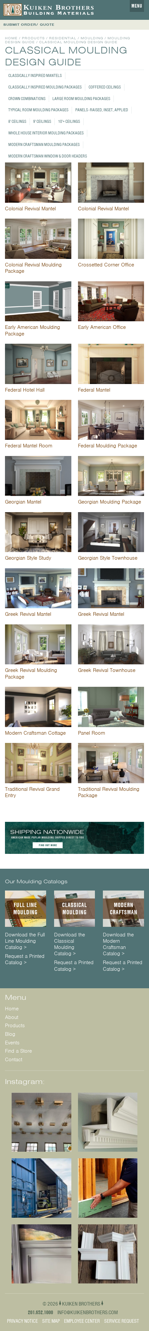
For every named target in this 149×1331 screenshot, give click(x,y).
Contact (13, 1059)
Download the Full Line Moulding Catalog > (25, 941)
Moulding (92, 38)
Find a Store (18, 1051)
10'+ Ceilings (69, 121)
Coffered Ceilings (105, 87)
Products (33, 38)
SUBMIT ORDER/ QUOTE (28, 24)
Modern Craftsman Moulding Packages (44, 144)
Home (11, 38)
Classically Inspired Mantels (35, 75)
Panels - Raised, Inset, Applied (101, 110)
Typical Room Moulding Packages (38, 110)
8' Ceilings (17, 121)
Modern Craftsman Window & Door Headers (47, 156)
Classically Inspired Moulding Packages (45, 87)
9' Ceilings (42, 121)
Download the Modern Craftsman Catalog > (118, 944)
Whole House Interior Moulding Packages (46, 133)
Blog (10, 1034)
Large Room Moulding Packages (81, 98)
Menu (136, 6)
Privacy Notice (22, 1321)
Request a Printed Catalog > (24, 959)
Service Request (121, 1321)
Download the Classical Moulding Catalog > (69, 944)
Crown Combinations (26, 98)
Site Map (51, 1321)
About (11, 1017)
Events (12, 1042)
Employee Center (82, 1321)
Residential (62, 38)
